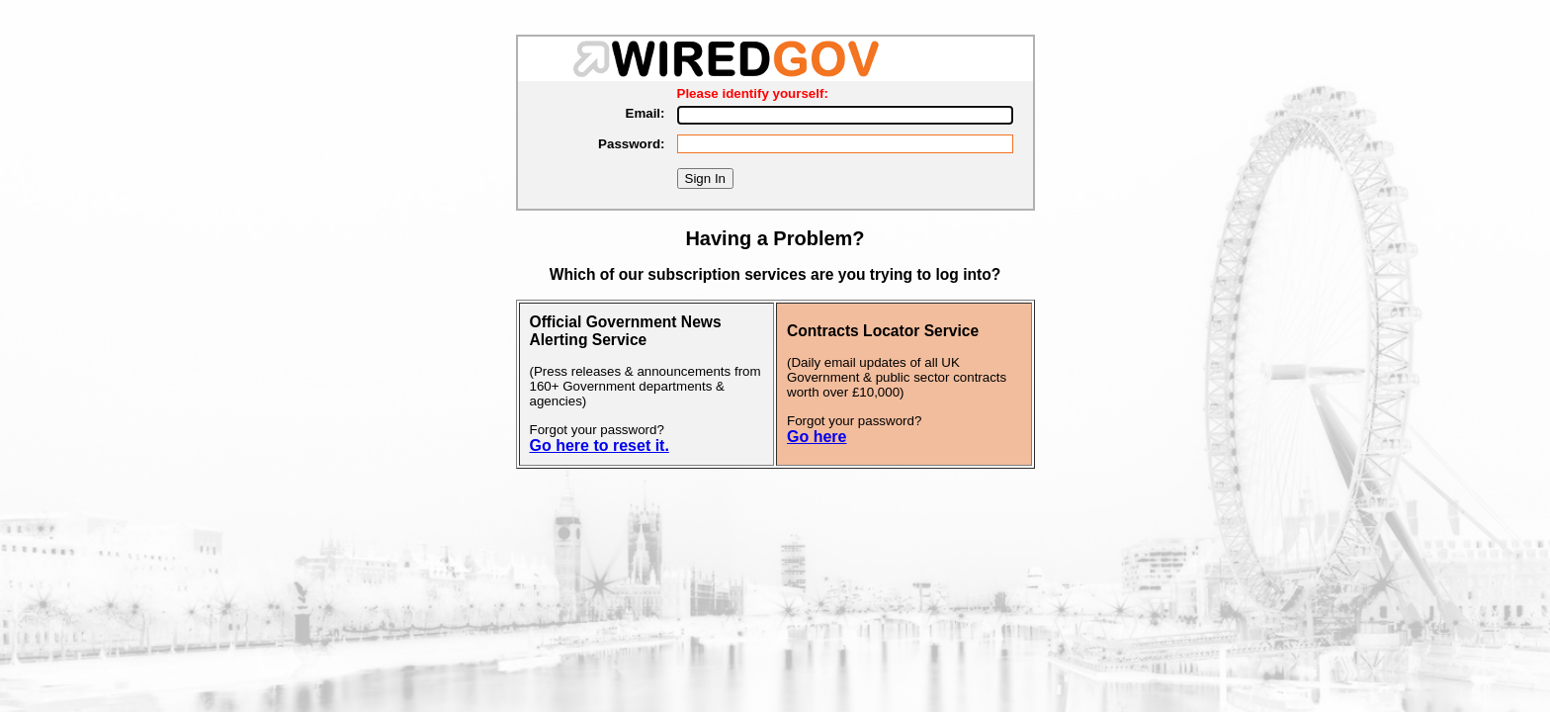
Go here (816, 436)
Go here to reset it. (599, 445)
